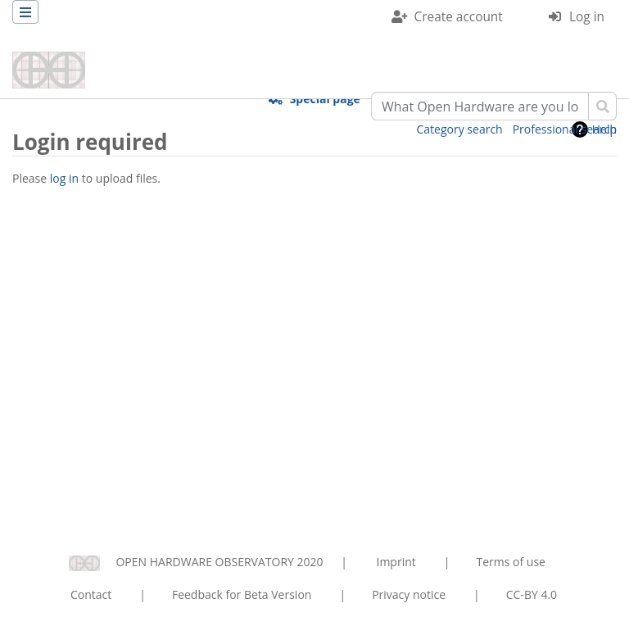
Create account (458, 16)
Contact (90, 594)
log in (64, 178)
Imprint (396, 561)
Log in (586, 16)
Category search (460, 129)
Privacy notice (409, 594)
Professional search (565, 129)
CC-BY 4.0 (531, 594)
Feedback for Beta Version (242, 594)
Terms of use (510, 561)
